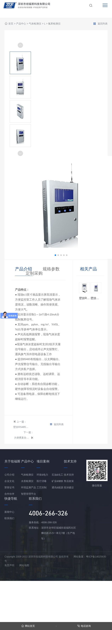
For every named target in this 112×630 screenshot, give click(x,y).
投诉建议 (69, 487)
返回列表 (100, 24)
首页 (10, 23)
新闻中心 (9, 511)
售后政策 (69, 481)
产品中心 (21, 23)
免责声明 (9, 565)
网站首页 (28, 626)
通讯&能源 (57, 487)
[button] (20, 153)
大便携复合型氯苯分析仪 (22, 437)
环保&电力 (42, 474)
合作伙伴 (9, 493)
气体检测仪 (35, 23)
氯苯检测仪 (54, 23)
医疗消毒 (42, 481)
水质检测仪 (27, 481)
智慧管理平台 (28, 493)
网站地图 (24, 565)
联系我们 (9, 518)
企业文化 (9, 481)
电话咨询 (84, 626)
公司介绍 (9, 474)
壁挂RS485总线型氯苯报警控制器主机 (21, 427)
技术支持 (69, 474)
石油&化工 (57, 474)
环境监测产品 (28, 487)
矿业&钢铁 (57, 481)
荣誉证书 (9, 487)
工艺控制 (42, 487)
